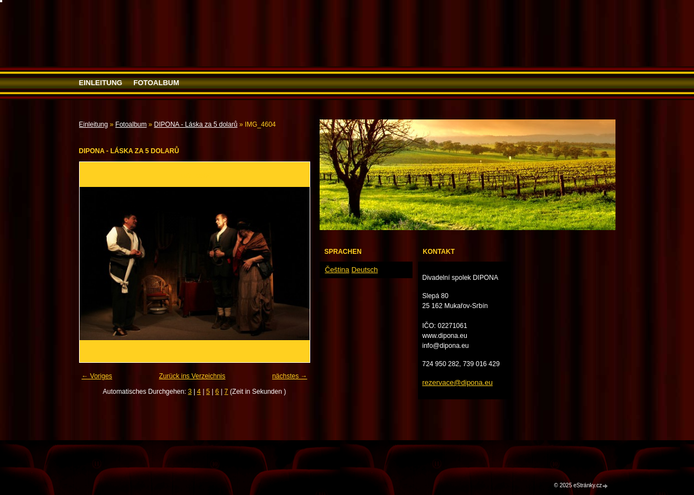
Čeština (337, 269)
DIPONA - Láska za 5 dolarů (196, 124)
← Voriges (97, 376)
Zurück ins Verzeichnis (192, 376)
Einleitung (101, 83)
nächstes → (289, 376)
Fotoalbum (156, 83)
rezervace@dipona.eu (457, 382)
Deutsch (365, 269)
